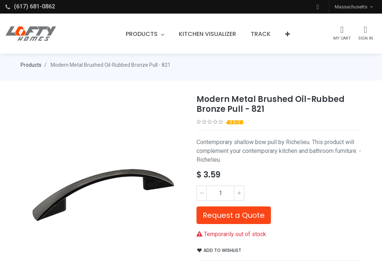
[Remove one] (201, 193)
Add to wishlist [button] (219, 250)
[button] (317, 7)
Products (31, 65)
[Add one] (239, 193)
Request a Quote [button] (234, 215)
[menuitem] (207, 34)
